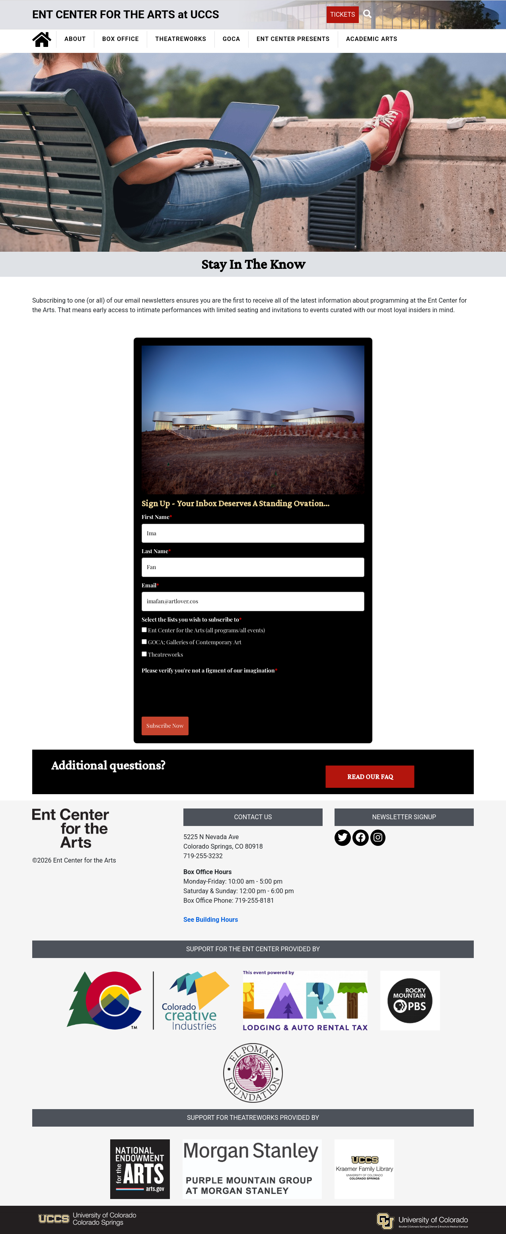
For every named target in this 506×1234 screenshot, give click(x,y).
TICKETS (342, 14)
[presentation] (202, 692)
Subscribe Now (165, 725)
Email (150, 585)
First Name (157, 517)
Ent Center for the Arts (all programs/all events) (206, 630)
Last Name (156, 551)
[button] (367, 14)
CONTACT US (253, 817)
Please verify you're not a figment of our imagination (210, 670)
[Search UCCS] (418, 13)
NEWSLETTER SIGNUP (404, 817)
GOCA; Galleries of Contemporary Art (194, 642)
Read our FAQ (370, 777)
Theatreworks (165, 654)
